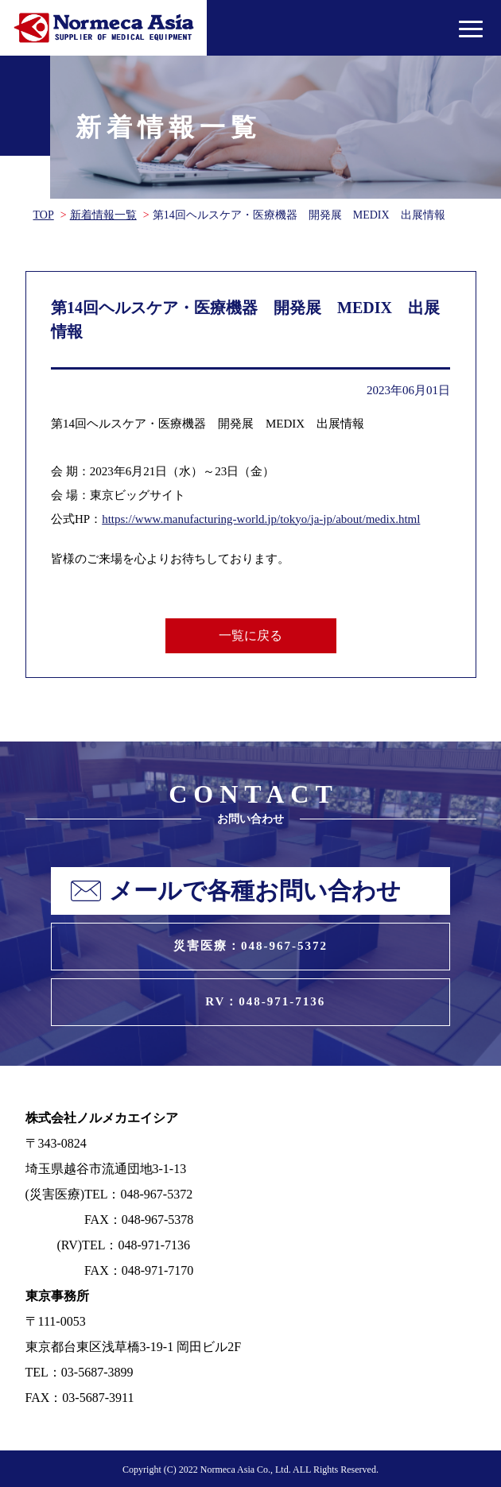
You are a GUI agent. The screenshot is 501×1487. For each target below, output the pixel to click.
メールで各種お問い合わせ (255, 890)
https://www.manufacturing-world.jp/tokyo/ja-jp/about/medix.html (261, 519)
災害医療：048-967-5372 (250, 945)
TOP (43, 215)
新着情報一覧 (103, 215)
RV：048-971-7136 (265, 1001)
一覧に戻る (250, 635)
